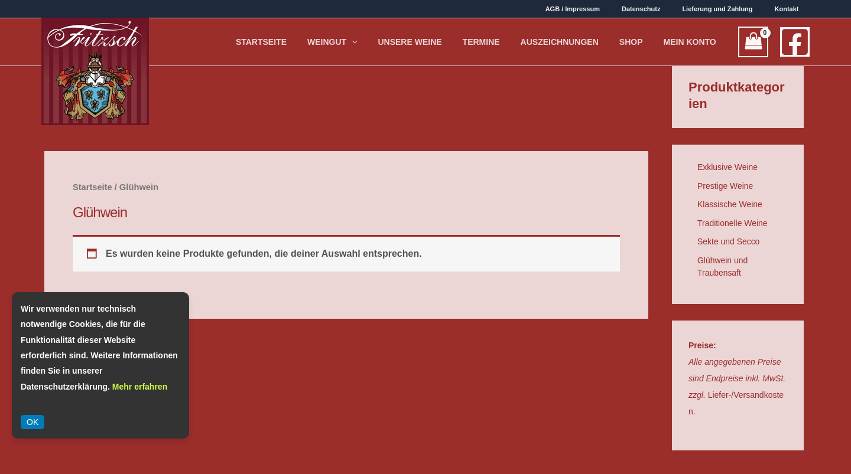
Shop (653, 42)
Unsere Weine (476, 42)
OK (32, 422)
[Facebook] (795, 42)
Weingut (413, 42)
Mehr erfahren (139, 386)
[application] (433, 42)
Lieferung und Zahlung (731, 8)
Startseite (357, 42)
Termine (532, 42)
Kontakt (791, 8)
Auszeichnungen (596, 42)
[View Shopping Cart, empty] (753, 42)
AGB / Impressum (603, 8)
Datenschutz (663, 8)
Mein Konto (697, 42)
